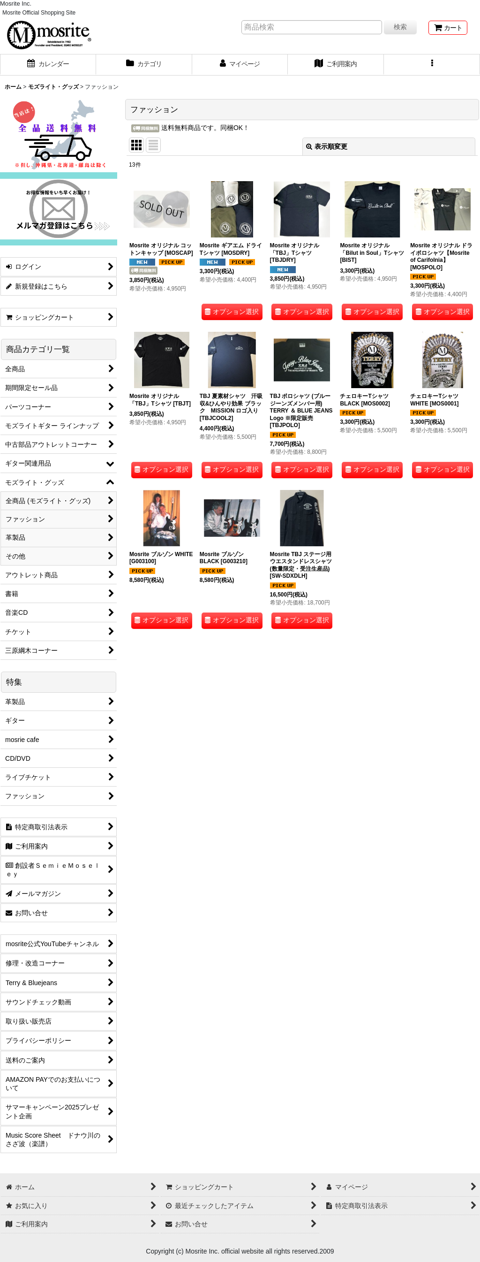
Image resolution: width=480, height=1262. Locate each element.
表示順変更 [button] (326, 146)
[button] (432, 64)
